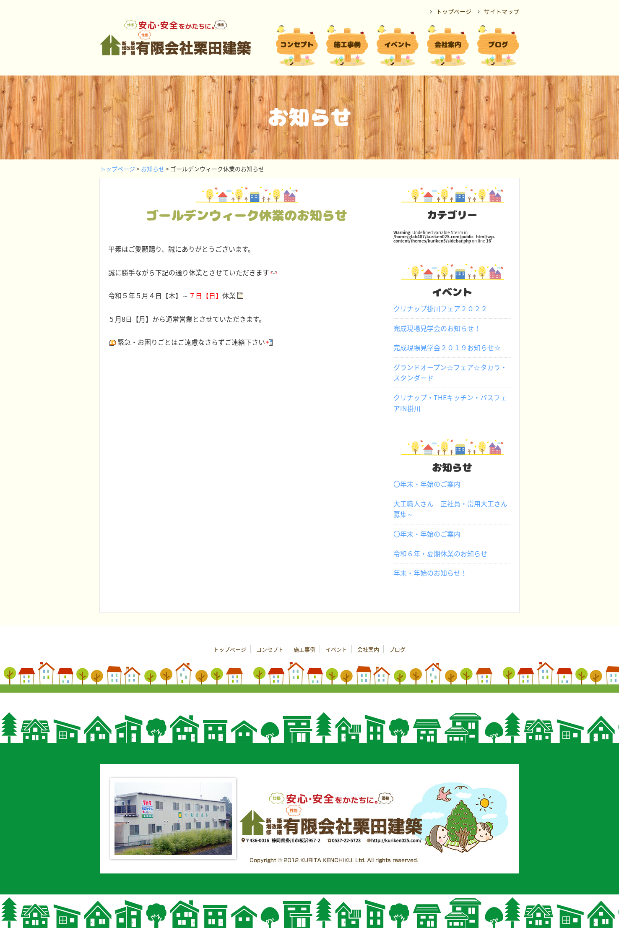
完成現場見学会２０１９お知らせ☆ (447, 347)
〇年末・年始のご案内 (426, 484)
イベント (336, 649)
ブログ (397, 649)
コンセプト (269, 649)
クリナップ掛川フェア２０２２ (440, 308)
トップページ (117, 168)
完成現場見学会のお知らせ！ (437, 328)
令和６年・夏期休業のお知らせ (440, 553)
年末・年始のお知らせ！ (430, 573)
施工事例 (304, 649)
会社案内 (368, 649)
